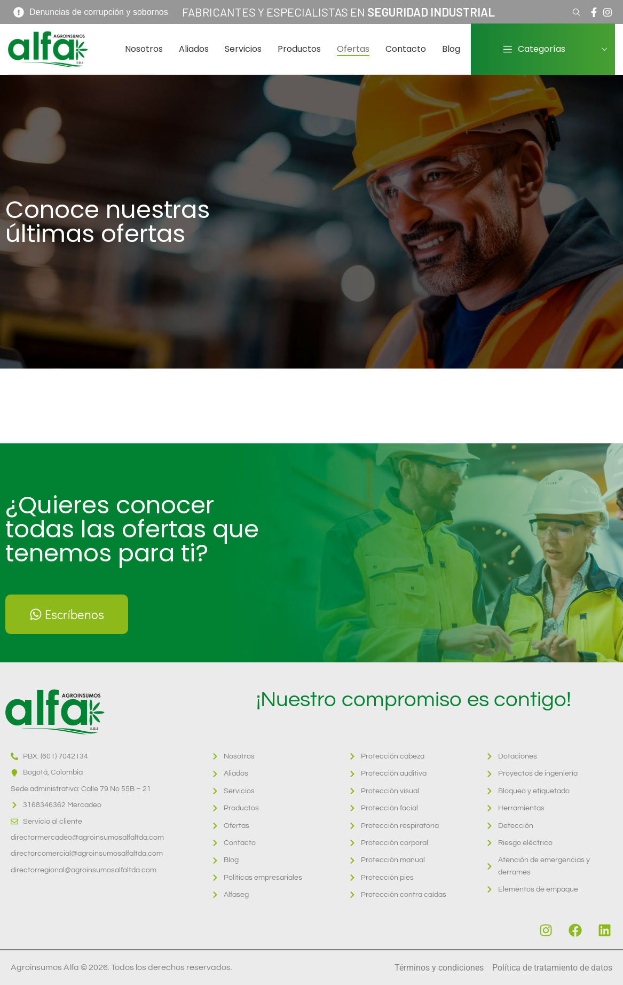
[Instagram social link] (607, 12)
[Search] (574, 12)
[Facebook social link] (594, 12)
